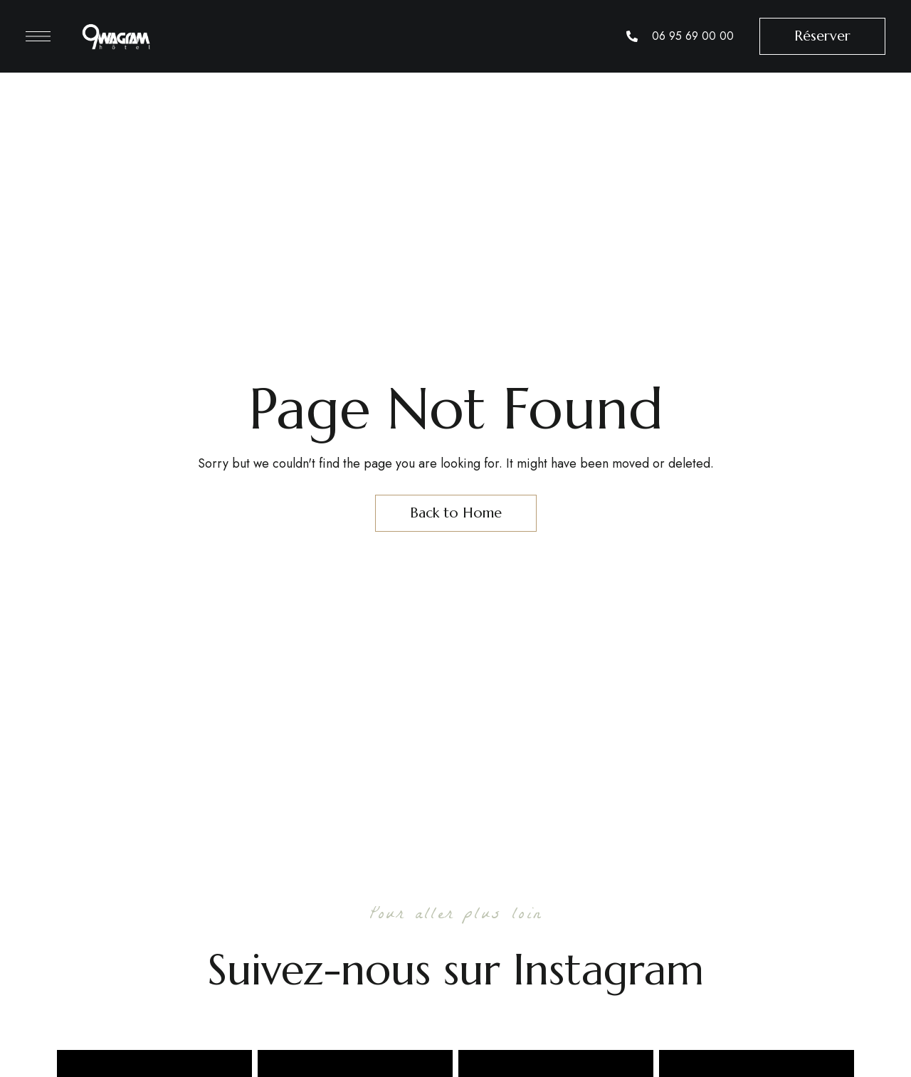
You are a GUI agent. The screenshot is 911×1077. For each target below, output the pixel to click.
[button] (822, 36)
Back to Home (456, 513)
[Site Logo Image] (116, 36)
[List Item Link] (680, 36)
